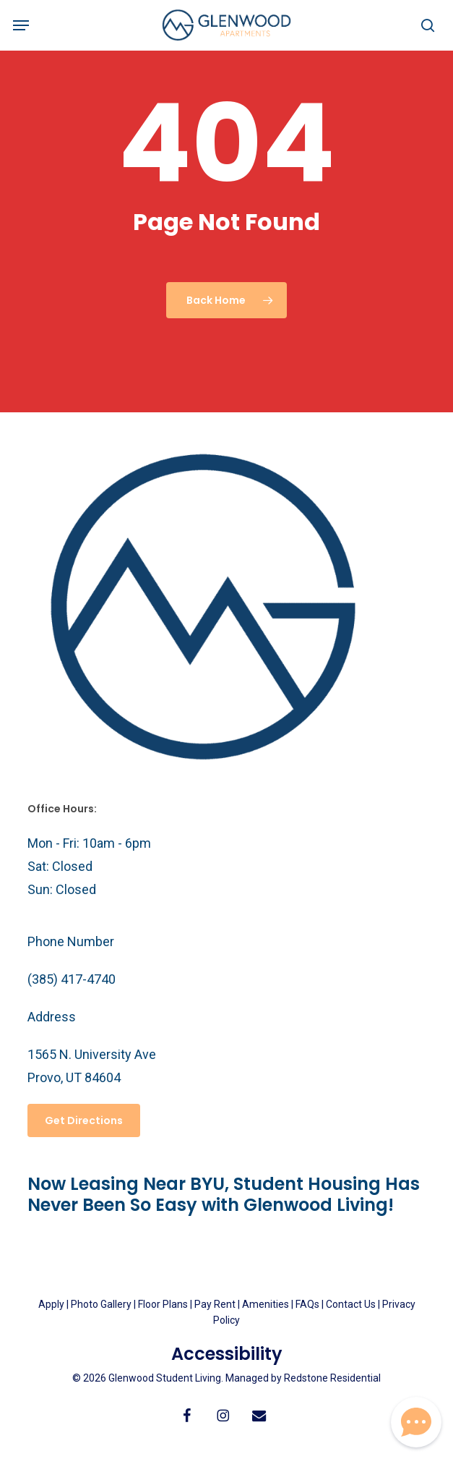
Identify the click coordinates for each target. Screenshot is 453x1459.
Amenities (265, 1304)
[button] (21, 25)
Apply (51, 1304)
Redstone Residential (332, 1378)
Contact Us (351, 1304)
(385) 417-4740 (71, 979)
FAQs (308, 1304)
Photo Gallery (101, 1304)
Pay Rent (215, 1304)
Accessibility (226, 1354)
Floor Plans (163, 1304)
